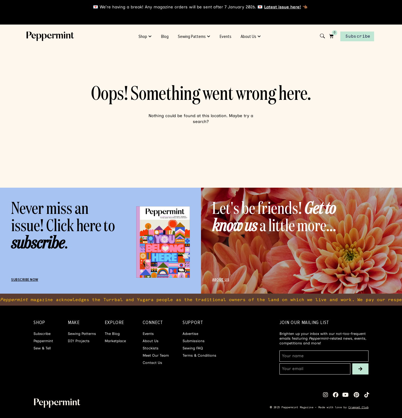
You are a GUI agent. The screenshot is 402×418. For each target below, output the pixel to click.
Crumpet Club (358, 407)
